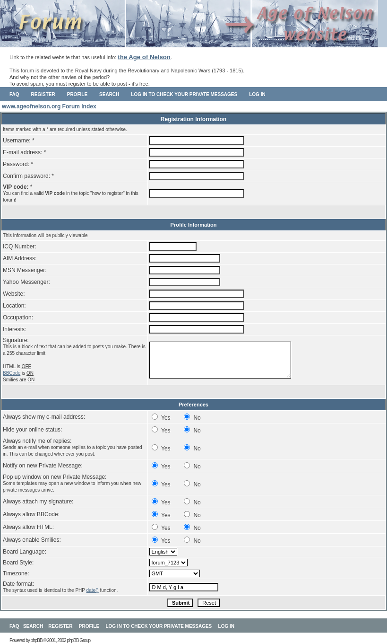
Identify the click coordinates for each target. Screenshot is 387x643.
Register (43, 94)
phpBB (37, 640)
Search (109, 94)
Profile (77, 94)
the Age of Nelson (144, 57)
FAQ (14, 94)
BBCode (11, 373)
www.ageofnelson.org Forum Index (49, 106)
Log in (257, 94)
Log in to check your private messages (184, 94)
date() (92, 590)
